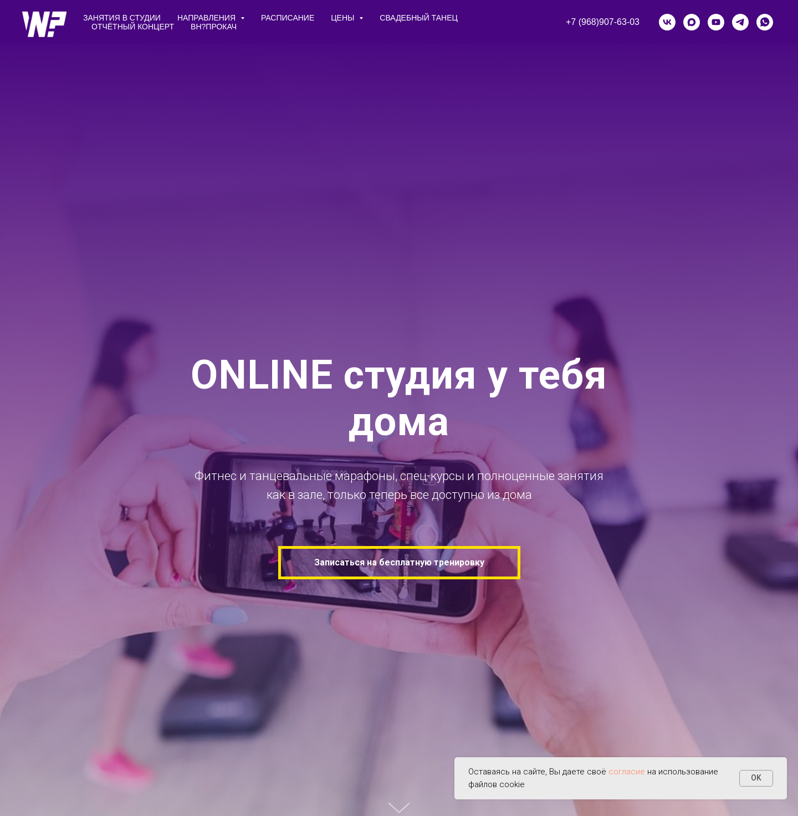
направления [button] (207, 17)
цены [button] (343, 17)
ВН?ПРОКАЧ (214, 26)
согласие (626, 772)
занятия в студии (122, 17)
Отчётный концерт (132, 26)
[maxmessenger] (691, 22)
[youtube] (716, 22)
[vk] (667, 22)
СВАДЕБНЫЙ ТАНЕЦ (418, 17)
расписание (287, 17)
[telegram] (740, 22)
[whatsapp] (764, 22)
